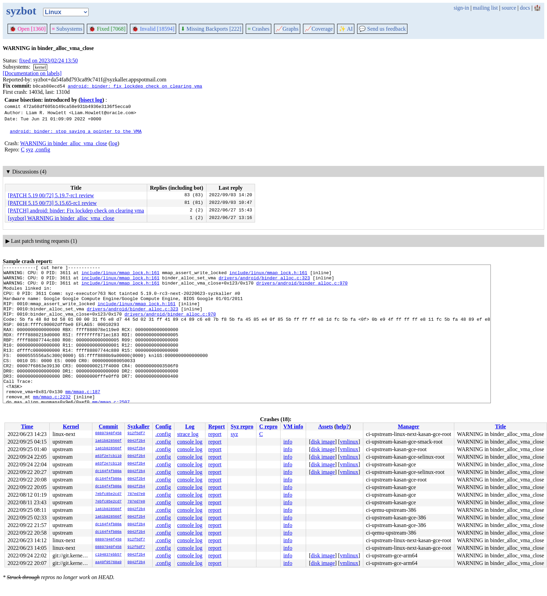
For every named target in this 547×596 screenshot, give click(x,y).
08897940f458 (108, 433)
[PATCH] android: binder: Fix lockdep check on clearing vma (76, 210)
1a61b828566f (108, 441)
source (509, 8)
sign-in (461, 8)
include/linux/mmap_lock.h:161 (120, 274)
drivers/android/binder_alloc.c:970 (301, 287)
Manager (408, 426)
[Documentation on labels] (32, 73)
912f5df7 (136, 433)
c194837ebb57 (108, 555)
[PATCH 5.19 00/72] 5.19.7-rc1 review (51, 195)
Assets (325, 426)
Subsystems (67, 29)
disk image (323, 442)
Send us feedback (382, 29)
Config (163, 426)
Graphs (287, 29)
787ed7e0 (136, 494)
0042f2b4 (136, 441)
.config (42, 149)
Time (27, 426)
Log (189, 426)
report (214, 434)
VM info (293, 426)
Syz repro (242, 426)
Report (216, 426)
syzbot (21, 10)
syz (29, 149)
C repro (268, 426)
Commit (108, 426)
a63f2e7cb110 (108, 456)
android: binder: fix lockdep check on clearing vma (135, 86)
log (113, 143)
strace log (188, 434)
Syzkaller (139, 426)
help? (342, 426)
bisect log (91, 100)
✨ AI (346, 29)
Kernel (71, 426)
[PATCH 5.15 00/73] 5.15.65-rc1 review (52, 203)
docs (525, 8)
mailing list (485, 8)
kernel (40, 67)
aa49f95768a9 (108, 562)
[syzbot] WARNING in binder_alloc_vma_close (61, 218)
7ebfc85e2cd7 (108, 494)
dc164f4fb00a (108, 471)
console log (189, 442)
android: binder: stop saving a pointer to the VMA (76, 131)
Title (500, 426)
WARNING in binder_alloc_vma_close (63, 143)
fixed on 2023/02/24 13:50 (48, 60)
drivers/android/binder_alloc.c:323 (264, 281)
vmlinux (349, 442)
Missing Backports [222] (211, 29)
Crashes (258, 29)
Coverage (319, 29)
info (287, 442)
